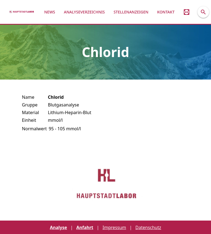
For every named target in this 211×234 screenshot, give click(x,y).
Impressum (114, 227)
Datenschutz (148, 227)
